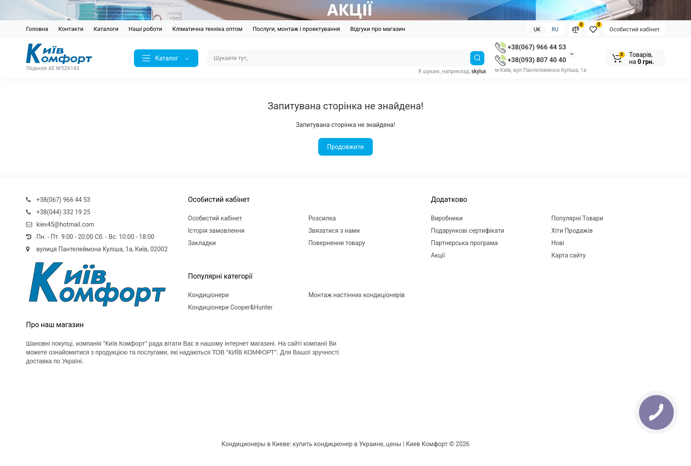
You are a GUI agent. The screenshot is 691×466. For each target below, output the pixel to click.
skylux (479, 71)
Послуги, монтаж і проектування (296, 29)
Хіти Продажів (572, 230)
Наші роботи (145, 29)
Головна (37, 29)
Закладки (202, 242)
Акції (438, 255)
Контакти (70, 29)
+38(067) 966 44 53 (530, 47)
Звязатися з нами (334, 230)
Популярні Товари (577, 218)
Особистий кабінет (634, 29)
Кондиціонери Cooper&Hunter (230, 307)
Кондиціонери (208, 294)
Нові (557, 242)
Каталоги (105, 29)
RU (555, 29)
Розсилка (322, 218)
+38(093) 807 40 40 (530, 60)
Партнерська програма (464, 242)
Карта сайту (568, 255)
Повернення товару (336, 242)
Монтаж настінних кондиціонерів (356, 294)
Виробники (447, 218)
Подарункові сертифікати (468, 230)
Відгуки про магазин (377, 29)
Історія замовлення (216, 230)
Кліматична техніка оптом (207, 29)
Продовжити (345, 146)
